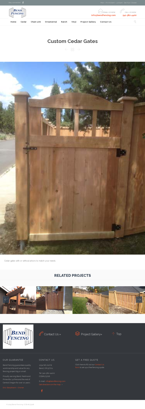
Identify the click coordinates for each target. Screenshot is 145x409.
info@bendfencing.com (55, 381)
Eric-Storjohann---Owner (13, 388)
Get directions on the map (50, 384)
